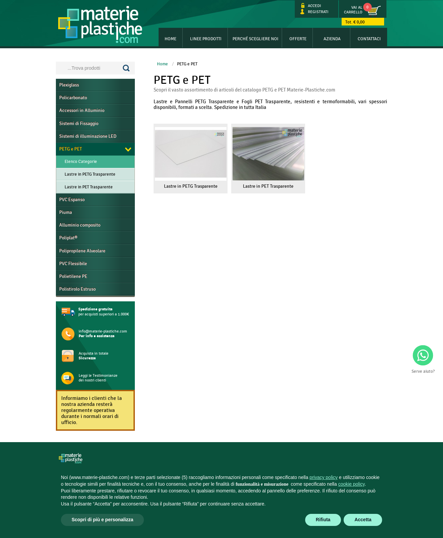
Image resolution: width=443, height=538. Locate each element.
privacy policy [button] (323, 477)
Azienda (332, 39)
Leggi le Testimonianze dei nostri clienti (98, 377)
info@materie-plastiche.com (103, 334)
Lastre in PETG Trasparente (90, 174)
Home (170, 39)
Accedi (310, 5)
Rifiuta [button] (323, 519)
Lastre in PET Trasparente (89, 187)
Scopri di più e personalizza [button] (102, 519)
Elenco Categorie (81, 161)
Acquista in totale (93, 356)
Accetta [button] (362, 519)
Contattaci (369, 39)
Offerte (297, 39)
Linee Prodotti (206, 39)
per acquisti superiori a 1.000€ (103, 311)
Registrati (314, 11)
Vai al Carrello (353, 9)
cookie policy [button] (351, 484)
